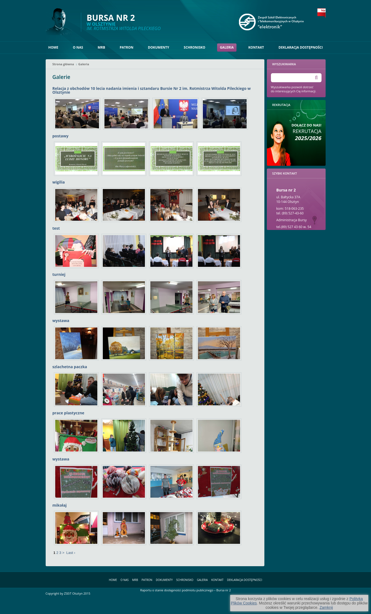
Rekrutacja (306, 132)
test (56, 228)
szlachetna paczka (69, 366)
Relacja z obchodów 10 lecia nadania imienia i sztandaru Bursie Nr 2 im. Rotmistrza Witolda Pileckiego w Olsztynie (151, 90)
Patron (126, 47)
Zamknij (326, 607)
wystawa (60, 320)
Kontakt (256, 47)
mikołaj (59, 505)
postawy (60, 135)
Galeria (227, 47)
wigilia (58, 182)
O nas (78, 47)
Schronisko (194, 47)
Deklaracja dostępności (301, 47)
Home (53, 47)
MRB (101, 47)
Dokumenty (158, 47)
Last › (70, 553)
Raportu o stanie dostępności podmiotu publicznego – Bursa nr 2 (185, 590)
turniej (59, 274)
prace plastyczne (68, 412)
